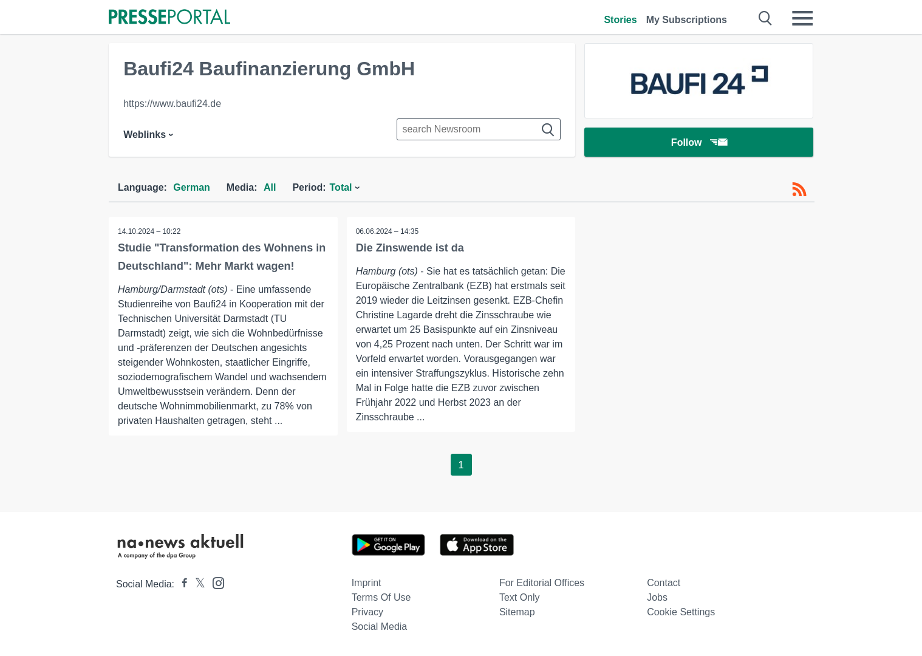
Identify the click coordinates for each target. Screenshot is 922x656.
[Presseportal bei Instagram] (214, 582)
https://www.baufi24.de (172, 103)
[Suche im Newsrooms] (479, 129)
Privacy (367, 612)
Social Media (380, 626)
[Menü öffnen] (802, 18)
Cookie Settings (681, 612)
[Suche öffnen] (765, 18)
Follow (699, 142)
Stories (620, 20)
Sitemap (517, 612)
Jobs (657, 597)
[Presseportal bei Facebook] (181, 584)
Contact (663, 583)
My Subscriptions (686, 20)
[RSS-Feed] (799, 189)
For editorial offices (541, 583)
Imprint (366, 583)
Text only (519, 597)
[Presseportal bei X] (196, 584)
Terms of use (381, 597)
